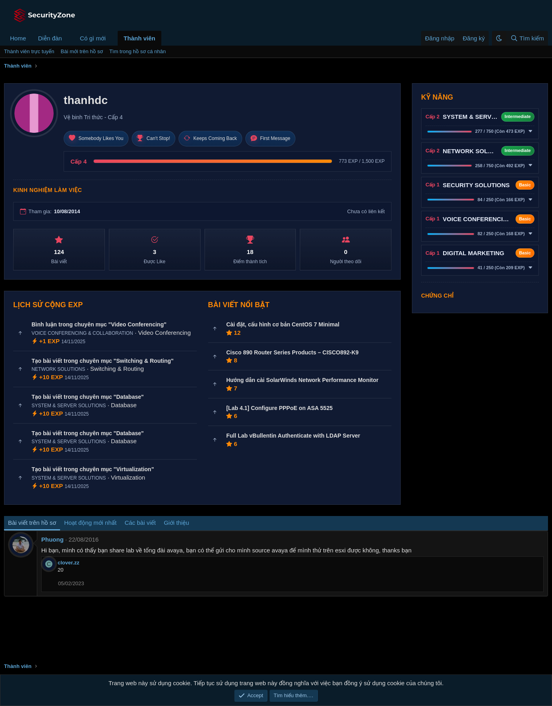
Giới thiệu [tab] (176, 522)
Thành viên (139, 38)
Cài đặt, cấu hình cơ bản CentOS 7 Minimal (282, 324)
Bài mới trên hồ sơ (82, 51)
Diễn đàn (50, 38)
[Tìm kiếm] (527, 38)
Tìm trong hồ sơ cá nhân (137, 51)
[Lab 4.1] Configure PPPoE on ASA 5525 (279, 408)
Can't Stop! (153, 138)
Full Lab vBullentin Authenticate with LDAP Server (293, 435)
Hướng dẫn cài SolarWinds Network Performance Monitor (302, 380)
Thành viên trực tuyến (29, 51)
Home (18, 38)
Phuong (52, 539)
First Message (270, 138)
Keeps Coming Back (210, 138)
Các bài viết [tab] (140, 522)
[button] (68, 38)
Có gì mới (93, 38)
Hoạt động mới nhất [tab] (90, 522)
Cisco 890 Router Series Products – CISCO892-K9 (292, 352)
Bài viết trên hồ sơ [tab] (32, 522)
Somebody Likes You (96, 138)
